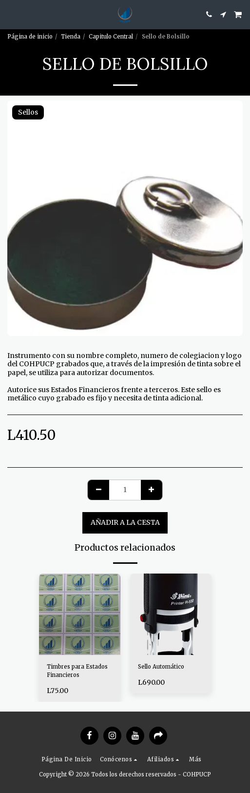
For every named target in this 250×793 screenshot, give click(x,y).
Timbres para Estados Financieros (77, 670)
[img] (79, 614)
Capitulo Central (111, 36)
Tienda (70, 36)
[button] (10, 13)
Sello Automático (161, 666)
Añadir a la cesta (125, 522)
